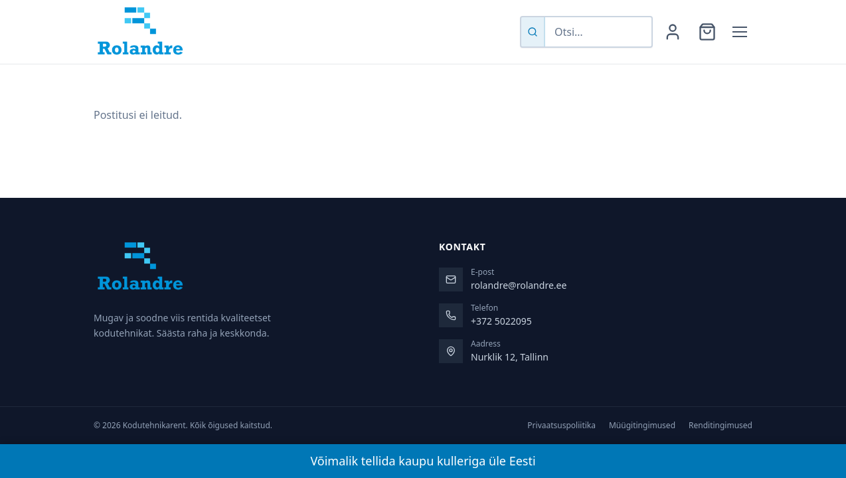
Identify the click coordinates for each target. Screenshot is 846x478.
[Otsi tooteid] (598, 31)
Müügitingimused (642, 425)
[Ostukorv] (707, 31)
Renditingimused (720, 425)
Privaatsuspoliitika (561, 425)
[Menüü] (739, 31)
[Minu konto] (672, 31)
